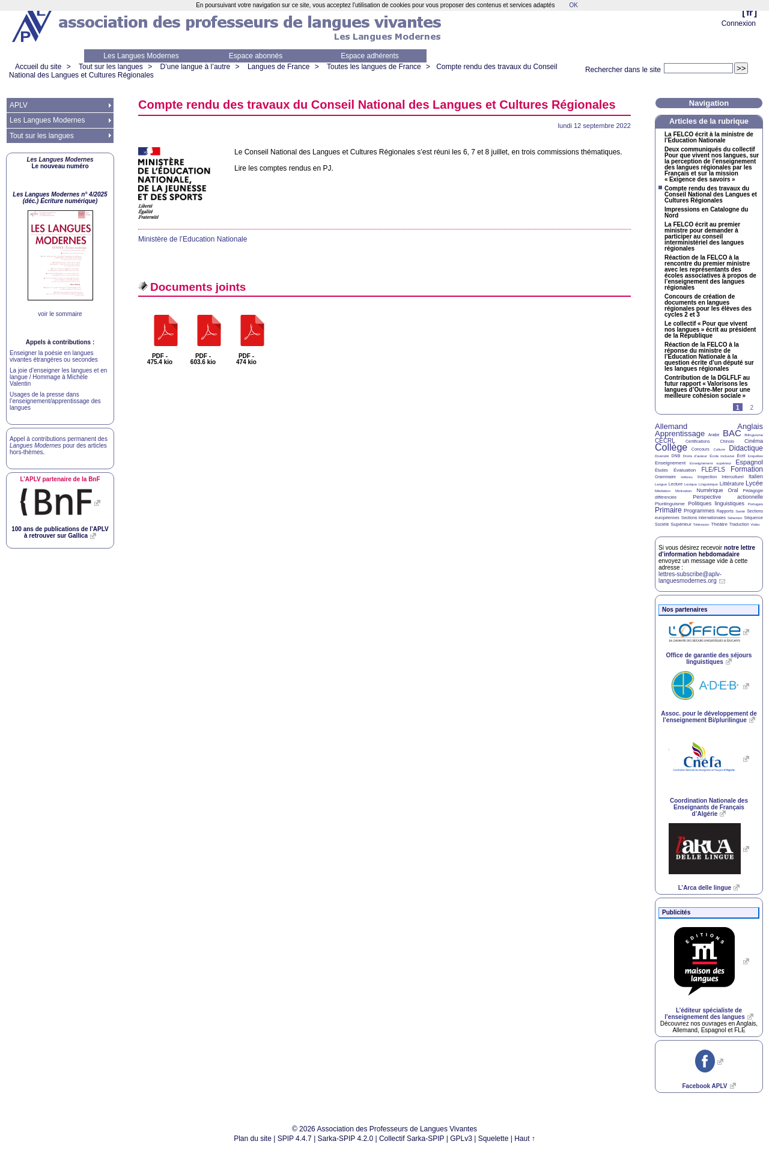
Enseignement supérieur (710, 463)
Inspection (707, 477)
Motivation (683, 491)
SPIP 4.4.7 (295, 1138)
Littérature (732, 484)
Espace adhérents (370, 56)
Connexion (739, 23)
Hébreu (687, 477)
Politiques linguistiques (716, 503)
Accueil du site (38, 66)
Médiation (662, 491)
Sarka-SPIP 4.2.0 (346, 1138)
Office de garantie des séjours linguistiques (709, 658)
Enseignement (670, 463)
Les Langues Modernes (140, 56)
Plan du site (253, 1138)
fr (749, 12)
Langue (661, 484)
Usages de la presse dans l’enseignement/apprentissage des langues (55, 401)
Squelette (493, 1138)
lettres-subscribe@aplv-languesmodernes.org (690, 577)
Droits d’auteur (695, 456)
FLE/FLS (713, 469)
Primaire (668, 510)
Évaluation (684, 470)
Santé (740, 511)
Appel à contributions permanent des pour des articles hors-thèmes (59, 445)
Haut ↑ (524, 1138)
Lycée (754, 483)
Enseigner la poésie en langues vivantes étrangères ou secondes (54, 356)
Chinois (727, 441)
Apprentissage (680, 433)
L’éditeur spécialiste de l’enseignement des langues (704, 1013)
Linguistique (708, 484)
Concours (700, 449)
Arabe (714, 435)
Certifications (697, 441)
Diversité (662, 456)
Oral (733, 490)
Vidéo (754, 524)
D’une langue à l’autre (195, 66)
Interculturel (733, 477)
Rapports (725, 511)
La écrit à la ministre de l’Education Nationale (708, 138)
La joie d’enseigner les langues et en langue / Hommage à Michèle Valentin (58, 377)
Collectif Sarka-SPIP (412, 1138)
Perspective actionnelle (728, 497)
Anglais (750, 426)
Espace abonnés (255, 56)
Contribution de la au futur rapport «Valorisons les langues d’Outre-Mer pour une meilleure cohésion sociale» (707, 387)
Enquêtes (755, 456)
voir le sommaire (60, 314)
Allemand (671, 426)
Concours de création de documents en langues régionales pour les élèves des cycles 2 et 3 (708, 306)
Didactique (746, 448)
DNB (676, 456)
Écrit (741, 456)
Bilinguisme (753, 435)
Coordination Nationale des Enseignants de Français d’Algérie (709, 807)
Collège (671, 447)
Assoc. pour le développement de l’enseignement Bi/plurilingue (708, 716)
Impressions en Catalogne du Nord (706, 213)
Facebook (704, 1086)
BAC (732, 433)
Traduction (739, 524)
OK (573, 5)
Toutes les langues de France (374, 66)
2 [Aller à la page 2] (751, 407)
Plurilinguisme (670, 503)
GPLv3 (461, 1138)
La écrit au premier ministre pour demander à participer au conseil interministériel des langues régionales (704, 237)
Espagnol (749, 462)
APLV (19, 105)
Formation (747, 469)
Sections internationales (703, 518)
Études (661, 470)
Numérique (709, 490)
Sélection (735, 518)
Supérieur (680, 524)
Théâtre (719, 524)
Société (662, 524)
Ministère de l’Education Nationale (192, 239)
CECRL (665, 440)
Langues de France (278, 66)
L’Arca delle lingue (704, 887)
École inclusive (722, 456)
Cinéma (753, 441)
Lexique (690, 484)
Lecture (675, 484)
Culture (719, 449)
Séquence (753, 518)
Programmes (699, 511)
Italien (756, 476)
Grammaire (665, 477)
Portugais (755, 504)
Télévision (701, 524)
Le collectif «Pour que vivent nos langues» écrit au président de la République (710, 330)
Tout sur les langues (111, 66)
